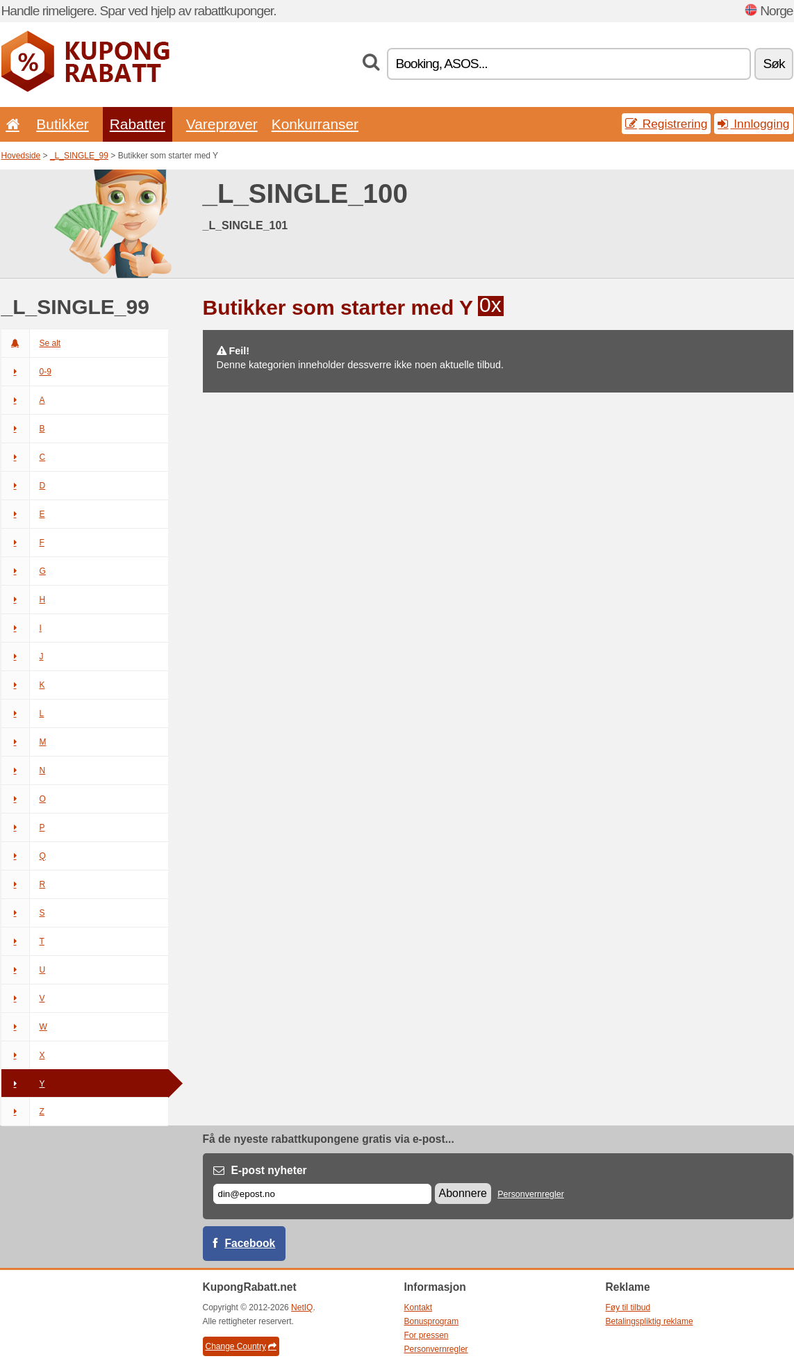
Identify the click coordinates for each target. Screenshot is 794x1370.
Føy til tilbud (628, 1307)
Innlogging (753, 124)
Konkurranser (315, 124)
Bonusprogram (431, 1321)
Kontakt (418, 1307)
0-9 (26, 372)
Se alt (31, 343)
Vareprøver (222, 124)
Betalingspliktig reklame (649, 1321)
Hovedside (21, 155)
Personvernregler (530, 1194)
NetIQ (302, 1307)
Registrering (666, 124)
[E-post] (322, 1194)
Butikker (62, 124)
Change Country (241, 1346)
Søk (773, 63)
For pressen (426, 1335)
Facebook (250, 1243)
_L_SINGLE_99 (79, 155)
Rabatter (137, 124)
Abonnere (463, 1193)
